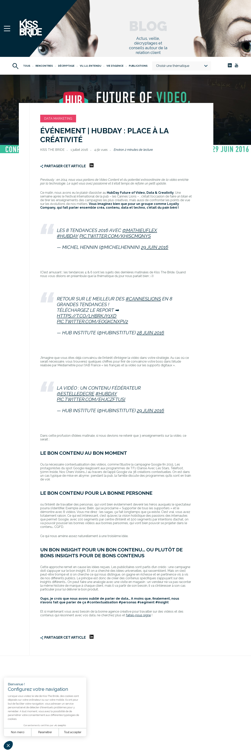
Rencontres (44, 66)
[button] (8, 745)
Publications (138, 66)
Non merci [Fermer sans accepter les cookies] (17, 732)
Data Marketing (58, 118)
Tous (26, 66)
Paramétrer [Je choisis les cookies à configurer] (45, 732)
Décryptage (66, 66)
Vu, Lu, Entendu (90, 66)
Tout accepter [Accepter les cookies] (72, 732)
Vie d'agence (115, 66)
